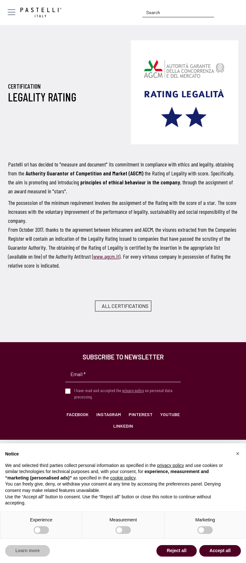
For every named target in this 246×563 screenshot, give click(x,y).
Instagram (108, 414)
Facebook (78, 414)
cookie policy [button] (122, 477)
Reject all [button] (176, 550)
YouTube (170, 414)
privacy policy (133, 390)
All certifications (125, 306)
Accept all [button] (220, 550)
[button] (238, 453)
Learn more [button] (27, 550)
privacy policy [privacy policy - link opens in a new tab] (170, 465)
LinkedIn (123, 426)
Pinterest (141, 414)
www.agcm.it (106, 256)
